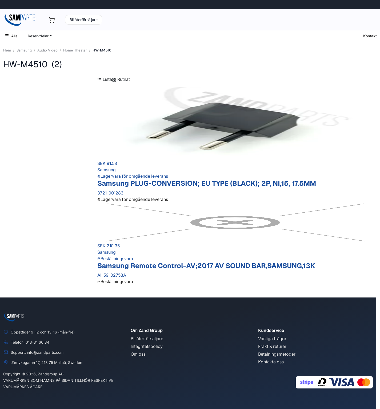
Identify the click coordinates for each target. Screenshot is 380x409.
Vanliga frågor (272, 338)
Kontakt (370, 36)
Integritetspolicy (147, 346)
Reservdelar (38, 36)
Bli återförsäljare (84, 19)
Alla (11, 36)
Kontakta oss (271, 361)
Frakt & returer (272, 346)
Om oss (138, 354)
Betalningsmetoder (276, 354)
